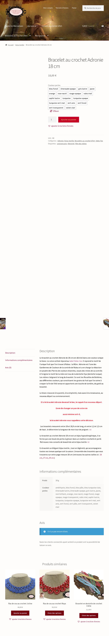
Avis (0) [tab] (8, 335)
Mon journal (40, 35)
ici (90, 397)
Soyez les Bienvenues (14, 26)
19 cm (51, 425)
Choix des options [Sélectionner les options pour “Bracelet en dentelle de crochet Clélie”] (89, 583)
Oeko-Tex (99, 141)
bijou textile (19, 45)
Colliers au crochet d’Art (52, 26)
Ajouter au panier (68, 119)
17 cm (45, 425)
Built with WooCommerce (41, 621)
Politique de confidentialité (17, 621)
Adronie (61, 141)
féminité (71, 144)
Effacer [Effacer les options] (56, 111)
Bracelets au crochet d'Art (85, 141)
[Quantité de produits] (52, 119)
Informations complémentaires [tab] (18, 327)
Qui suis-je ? (32, 26)
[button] (60, 126)
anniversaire (62, 144)
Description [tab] (10, 320)
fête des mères (81, 144)
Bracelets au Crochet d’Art (16, 35)
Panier (74, 8)
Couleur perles (54, 85)
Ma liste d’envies (62, 8)
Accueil (10, 45)
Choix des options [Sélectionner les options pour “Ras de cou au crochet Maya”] (54, 581)
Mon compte (48, 8)
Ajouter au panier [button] (20, 581)
